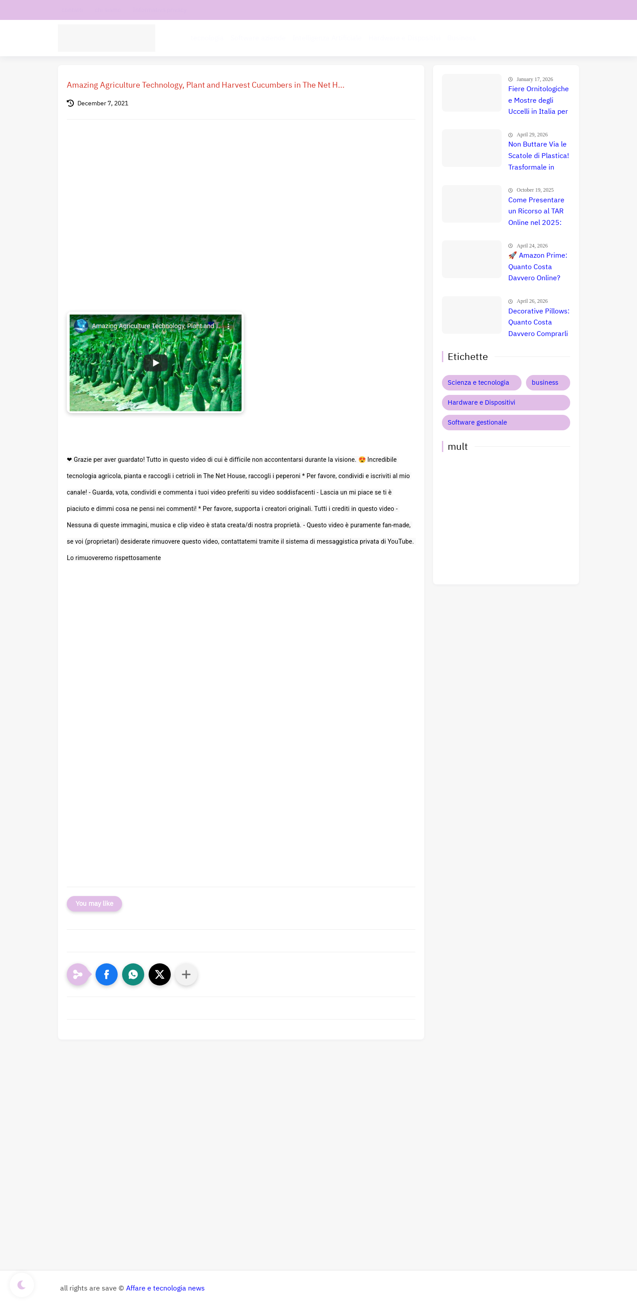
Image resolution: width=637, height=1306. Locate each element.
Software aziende (258, 38)
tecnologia (207, 38)
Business (461, 38)
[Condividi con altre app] (186, 974)
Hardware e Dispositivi (404, 38)
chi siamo (108, 10)
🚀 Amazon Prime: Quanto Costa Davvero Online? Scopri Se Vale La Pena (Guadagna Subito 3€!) (538, 267)
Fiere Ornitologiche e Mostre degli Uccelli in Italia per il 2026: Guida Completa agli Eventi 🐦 (538, 101)
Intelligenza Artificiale (327, 38)
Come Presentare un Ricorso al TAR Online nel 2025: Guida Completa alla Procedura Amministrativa (536, 212)
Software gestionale (477, 422)
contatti (72, 10)
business (545, 382)
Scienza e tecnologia (478, 382)
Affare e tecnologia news (165, 1288)
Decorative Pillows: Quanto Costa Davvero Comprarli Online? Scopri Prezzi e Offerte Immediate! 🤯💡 (539, 323)
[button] (107, 974)
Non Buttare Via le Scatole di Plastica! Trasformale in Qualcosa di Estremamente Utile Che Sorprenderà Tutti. (538, 156)
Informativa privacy (160, 10)
